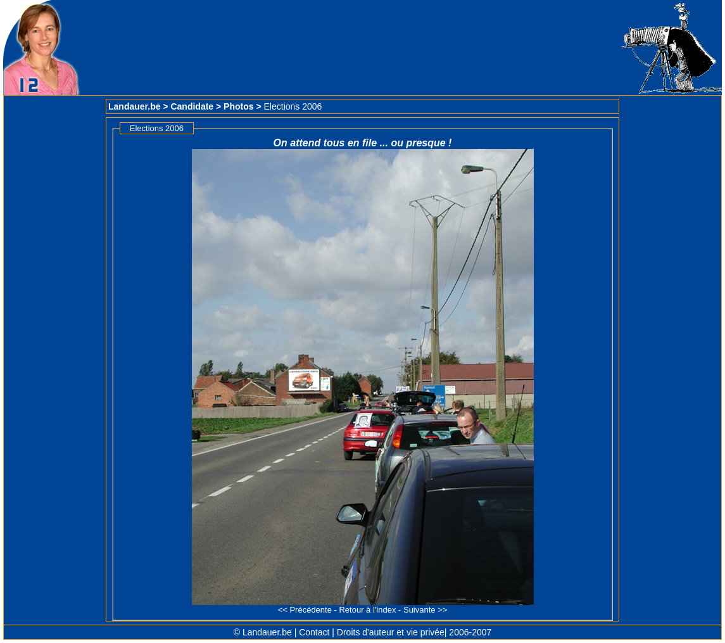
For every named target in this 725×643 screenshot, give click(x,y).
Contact (314, 632)
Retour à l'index (367, 609)
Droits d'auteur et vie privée (390, 632)
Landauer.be (134, 106)
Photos (238, 106)
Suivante (419, 609)
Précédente (310, 609)
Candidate (191, 106)
